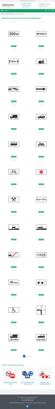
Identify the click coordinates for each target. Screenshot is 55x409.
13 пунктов (41, 5)
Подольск (47, 4)
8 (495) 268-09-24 (26, 5)
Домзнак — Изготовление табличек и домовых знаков (33, 402)
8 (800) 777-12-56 (26, 3)
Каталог (6, 10)
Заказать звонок (25, 7)
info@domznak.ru (30, 399)
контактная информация (27, 400)
